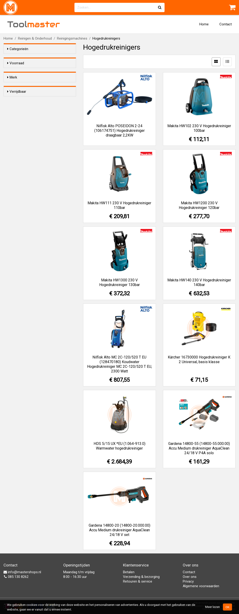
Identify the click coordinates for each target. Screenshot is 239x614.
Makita (21, 107)
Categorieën (17, 49)
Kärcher (22, 101)
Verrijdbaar (16, 126)
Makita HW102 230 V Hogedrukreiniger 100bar (199, 128)
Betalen (128, 572)
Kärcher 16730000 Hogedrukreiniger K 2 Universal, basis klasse (199, 359)
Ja (18, 135)
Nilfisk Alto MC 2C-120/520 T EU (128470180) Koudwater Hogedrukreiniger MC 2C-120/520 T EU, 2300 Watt (119, 364)
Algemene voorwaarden (201, 586)
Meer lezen (212, 607)
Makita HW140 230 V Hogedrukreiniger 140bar (199, 282)
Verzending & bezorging (141, 577)
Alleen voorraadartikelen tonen (37, 72)
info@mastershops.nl (22, 572)
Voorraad (15, 63)
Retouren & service (137, 581)
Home (204, 24)
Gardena (23, 94)
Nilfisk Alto (24, 113)
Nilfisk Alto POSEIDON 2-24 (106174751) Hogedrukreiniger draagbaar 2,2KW (119, 130)
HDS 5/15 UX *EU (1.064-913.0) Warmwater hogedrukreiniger (119, 445)
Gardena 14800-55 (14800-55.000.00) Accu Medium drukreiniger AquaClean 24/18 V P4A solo (199, 448)
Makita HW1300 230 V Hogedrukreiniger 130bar (119, 282)
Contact (225, 24)
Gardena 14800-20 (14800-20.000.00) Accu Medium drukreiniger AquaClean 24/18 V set (119, 530)
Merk (12, 85)
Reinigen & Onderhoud (35, 38)
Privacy (188, 581)
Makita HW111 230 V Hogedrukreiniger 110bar (119, 205)
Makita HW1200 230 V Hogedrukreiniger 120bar (199, 205)
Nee (19, 141)
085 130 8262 (16, 577)
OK (227, 607)
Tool (33, 24)
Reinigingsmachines (72, 38)
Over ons (190, 577)
